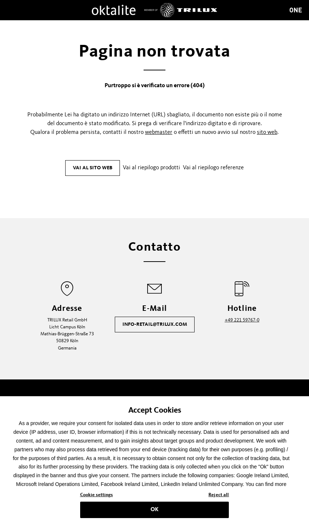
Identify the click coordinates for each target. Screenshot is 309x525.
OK (154, 511)
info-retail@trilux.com (154, 324)
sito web (267, 132)
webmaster (158, 132)
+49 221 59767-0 (242, 320)
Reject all (218, 497)
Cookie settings (96, 497)
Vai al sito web (92, 167)
